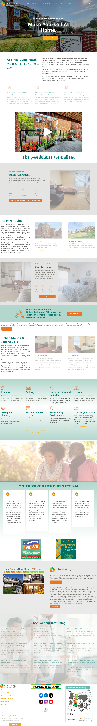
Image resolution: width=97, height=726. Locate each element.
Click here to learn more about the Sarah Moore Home (25, 200)
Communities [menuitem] (5, 693)
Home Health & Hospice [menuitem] (9, 696)
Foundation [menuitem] (5, 701)
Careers (69, 3)
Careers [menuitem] (4, 704)
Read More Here (56, 582)
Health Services (58, 3)
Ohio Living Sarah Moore (31, 3)
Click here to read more (47, 296)
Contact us (15, 724)
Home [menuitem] (3, 690)
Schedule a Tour (50, 37)
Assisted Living (46, 3)
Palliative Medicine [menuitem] (7, 698)
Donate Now (6, 329)
